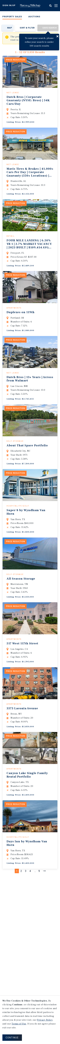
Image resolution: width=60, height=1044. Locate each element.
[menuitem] (12, 17)
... (35, 915)
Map (9, 28)
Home (30, 5)
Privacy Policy (44, 1020)
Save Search (49, 28)
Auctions (34, 16)
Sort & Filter (27, 28)
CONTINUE (12, 1037)
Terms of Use (19, 1023)
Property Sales (12, 16)
